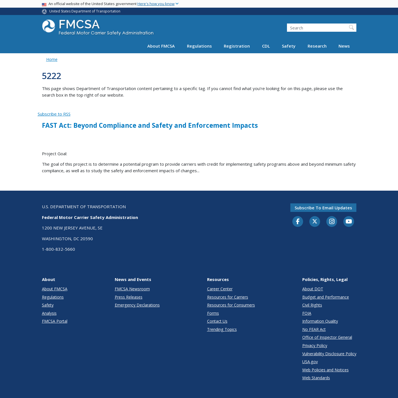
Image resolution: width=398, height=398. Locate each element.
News (344, 46)
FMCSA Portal (54, 321)
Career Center (220, 288)
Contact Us (217, 321)
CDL (266, 46)
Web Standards (316, 377)
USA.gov (310, 361)
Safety (288, 46)
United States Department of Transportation (84, 11)
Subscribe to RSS (54, 114)
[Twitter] (314, 221)
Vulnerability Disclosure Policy (329, 353)
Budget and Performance (325, 297)
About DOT (312, 288)
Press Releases (128, 297)
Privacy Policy (314, 345)
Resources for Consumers (231, 305)
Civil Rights (312, 305)
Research (317, 46)
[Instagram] (331, 222)
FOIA (306, 313)
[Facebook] (297, 222)
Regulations (199, 46)
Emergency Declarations (137, 305)
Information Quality (320, 321)
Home (52, 59)
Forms (213, 313)
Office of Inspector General (327, 337)
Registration (237, 46)
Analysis (49, 313)
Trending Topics (222, 329)
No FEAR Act (314, 329)
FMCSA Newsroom (132, 288)
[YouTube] (348, 222)
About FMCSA (161, 46)
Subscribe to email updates (323, 207)
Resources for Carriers (227, 297)
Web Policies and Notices (325, 370)
